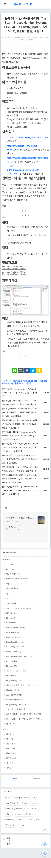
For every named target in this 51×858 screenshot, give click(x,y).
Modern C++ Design (14, 653)
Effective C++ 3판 (13, 620)
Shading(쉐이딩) (12, 692)
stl (38, 821)
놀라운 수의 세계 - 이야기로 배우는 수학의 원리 (23, 716)
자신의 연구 (10, 745)
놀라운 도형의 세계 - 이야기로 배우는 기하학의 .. (24, 721)
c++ (33, 805)
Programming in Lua (14, 682)
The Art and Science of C (16, 673)
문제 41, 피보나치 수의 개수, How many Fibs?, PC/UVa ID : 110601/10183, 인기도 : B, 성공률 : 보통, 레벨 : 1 (20, 426)
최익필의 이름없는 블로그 (25, 4)
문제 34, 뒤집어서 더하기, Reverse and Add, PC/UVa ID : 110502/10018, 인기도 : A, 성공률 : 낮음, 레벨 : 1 (19, 492)
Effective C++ (11, 827)
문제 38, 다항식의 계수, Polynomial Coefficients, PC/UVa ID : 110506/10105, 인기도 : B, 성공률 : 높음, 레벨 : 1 (20, 449)
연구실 (7, 561)
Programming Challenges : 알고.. (19, 706)
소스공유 (9, 566)
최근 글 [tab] (14, 780)
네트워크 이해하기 (13, 576)
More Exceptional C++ (15, 639)
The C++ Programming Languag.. (19, 610)
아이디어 (9, 741)
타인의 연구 (10, 750)
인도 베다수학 (11, 726)
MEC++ (8, 816)
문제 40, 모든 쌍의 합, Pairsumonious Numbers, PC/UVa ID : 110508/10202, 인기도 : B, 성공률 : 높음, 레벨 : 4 (20, 437)
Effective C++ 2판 (13, 615)
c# (26, 805)
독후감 (8, 600)
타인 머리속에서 (12, 760)
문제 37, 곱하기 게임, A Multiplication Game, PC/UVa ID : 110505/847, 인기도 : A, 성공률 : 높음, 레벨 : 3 (20, 461)
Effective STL (11, 668)
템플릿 (8, 799)
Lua (22, 827)
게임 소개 (9, 765)
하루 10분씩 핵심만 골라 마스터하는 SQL (21, 687)
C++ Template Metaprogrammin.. (19, 658)
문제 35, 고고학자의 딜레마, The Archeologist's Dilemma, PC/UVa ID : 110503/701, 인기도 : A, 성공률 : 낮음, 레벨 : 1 (20, 480)
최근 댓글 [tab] (36, 780)
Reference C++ (12, 625)
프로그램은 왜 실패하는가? (16, 711)
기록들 (8, 736)
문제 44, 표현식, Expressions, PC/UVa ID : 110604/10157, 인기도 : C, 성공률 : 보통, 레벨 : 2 (19, 394)
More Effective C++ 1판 (15, 629)
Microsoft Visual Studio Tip (17, 581)
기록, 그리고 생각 (13, 523)
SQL (8, 585)
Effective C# (11, 677)
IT (34, 799)
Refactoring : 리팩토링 (15, 701)
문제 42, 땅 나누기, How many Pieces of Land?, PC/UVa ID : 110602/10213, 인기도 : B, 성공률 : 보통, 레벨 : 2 (19, 414)
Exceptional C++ (12, 634)
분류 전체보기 (11, 554)
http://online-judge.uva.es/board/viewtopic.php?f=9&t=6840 (23, 170)
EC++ (30, 821)
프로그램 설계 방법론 (14, 697)
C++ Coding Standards (14, 810)
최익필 (6, 37)
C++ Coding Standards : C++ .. (18, 649)
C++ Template (11, 663)
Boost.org (10, 571)
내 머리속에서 (11, 755)
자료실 (8, 770)
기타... (7, 731)
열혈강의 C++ (11, 605)
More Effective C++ (13, 805)
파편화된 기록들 (12, 590)
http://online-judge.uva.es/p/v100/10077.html (27, 137)
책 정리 (6, 382)
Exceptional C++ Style (15, 644)
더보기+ (45, 832)
